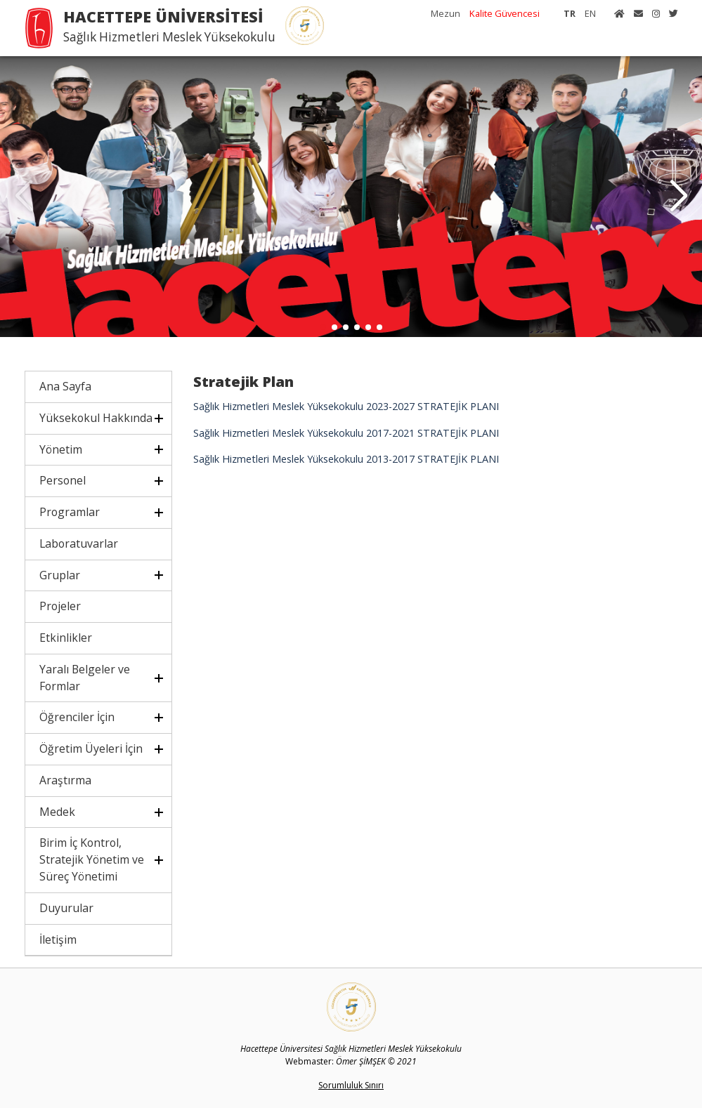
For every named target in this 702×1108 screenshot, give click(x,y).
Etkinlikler (65, 637)
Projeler (60, 606)
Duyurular (66, 908)
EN (590, 13)
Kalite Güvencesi (504, 13)
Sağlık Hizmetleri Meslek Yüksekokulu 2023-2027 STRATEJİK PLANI (346, 406)
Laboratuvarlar (78, 543)
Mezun (445, 13)
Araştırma (65, 780)
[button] (678, 196)
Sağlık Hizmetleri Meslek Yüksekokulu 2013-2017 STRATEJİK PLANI (346, 459)
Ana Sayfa (65, 386)
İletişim (58, 939)
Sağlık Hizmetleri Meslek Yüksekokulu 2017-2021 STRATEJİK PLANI (346, 433)
